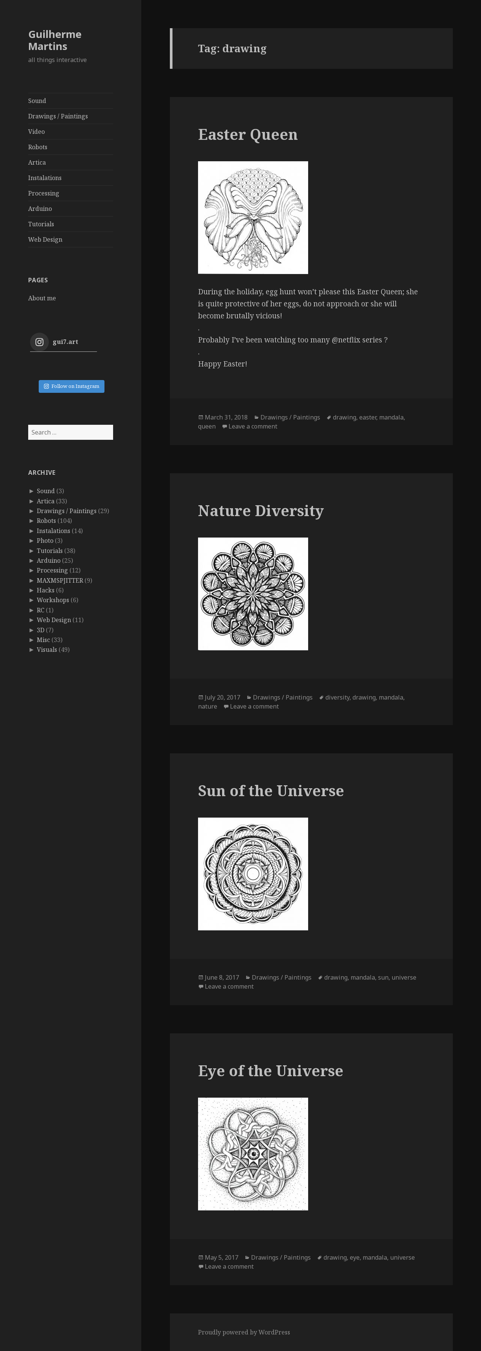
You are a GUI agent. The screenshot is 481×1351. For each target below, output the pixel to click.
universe (404, 977)
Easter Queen (248, 134)
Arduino (40, 208)
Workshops (53, 600)
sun (383, 977)
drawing (344, 417)
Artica (37, 162)
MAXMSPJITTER (60, 580)
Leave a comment (252, 426)
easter (367, 417)
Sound (37, 101)
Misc (43, 640)
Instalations (45, 178)
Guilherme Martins (55, 40)
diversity (337, 697)
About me (42, 298)
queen (207, 426)
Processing (43, 193)
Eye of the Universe (270, 1070)
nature (207, 706)
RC (40, 610)
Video (36, 131)
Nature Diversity (261, 510)
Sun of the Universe (271, 790)
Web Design (45, 239)
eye (355, 1257)
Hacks (45, 590)
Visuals (47, 649)
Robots (37, 147)
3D (40, 630)
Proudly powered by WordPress (244, 1332)
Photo (45, 540)
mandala (391, 417)
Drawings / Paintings (58, 116)
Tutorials (41, 224)
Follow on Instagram (71, 386)
